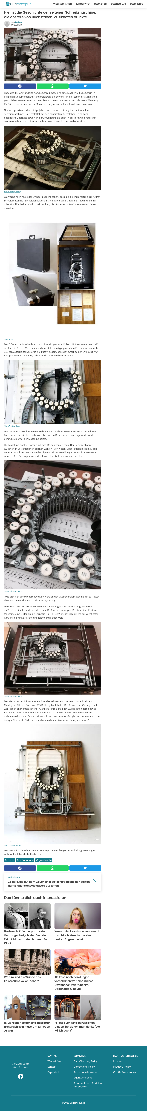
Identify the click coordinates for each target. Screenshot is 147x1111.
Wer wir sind (54, 1061)
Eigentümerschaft (84, 1077)
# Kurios (9, 860)
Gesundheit (100, 3)
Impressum (119, 1061)
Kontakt (51, 1066)
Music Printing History (12, 192)
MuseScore (8, 339)
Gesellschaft (118, 3)
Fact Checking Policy (85, 1061)
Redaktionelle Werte (85, 1072)
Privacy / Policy (122, 1066)
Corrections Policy (84, 1066)
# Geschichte (44, 860)
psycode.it (53, 1072)
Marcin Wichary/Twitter (13, 591)
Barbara (18, 22)
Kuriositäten (83, 3)
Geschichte (136, 3)
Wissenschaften (62, 3)
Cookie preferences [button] (124, 1072)
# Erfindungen (25, 860)
